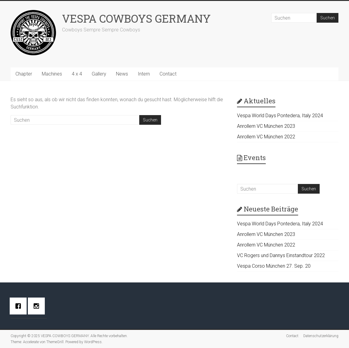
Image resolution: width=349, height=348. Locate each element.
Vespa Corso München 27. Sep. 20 (274, 266)
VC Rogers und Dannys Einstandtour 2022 (281, 255)
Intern (144, 74)
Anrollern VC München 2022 (266, 137)
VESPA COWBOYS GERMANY (136, 18)
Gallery (99, 74)
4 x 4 (77, 74)
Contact (168, 74)
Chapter (23, 74)
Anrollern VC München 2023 (266, 126)
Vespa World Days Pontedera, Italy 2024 (280, 115)
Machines (52, 74)
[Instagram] (38, 306)
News (122, 74)
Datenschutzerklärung (320, 336)
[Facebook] (20, 306)
